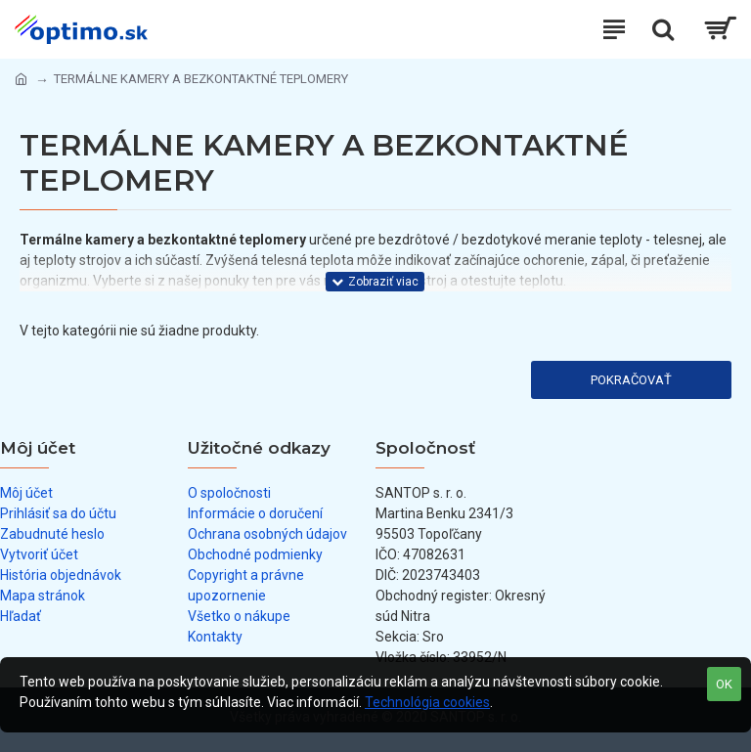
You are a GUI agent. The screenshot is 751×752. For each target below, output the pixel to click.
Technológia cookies (427, 702)
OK (724, 684)
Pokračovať (631, 380)
